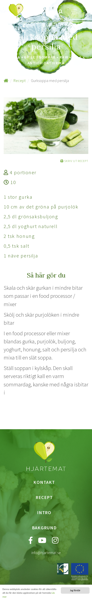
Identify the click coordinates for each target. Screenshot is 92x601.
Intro (44, 512)
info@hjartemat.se (46, 552)
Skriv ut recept (74, 161)
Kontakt (44, 482)
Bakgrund (44, 528)
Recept (19, 80)
